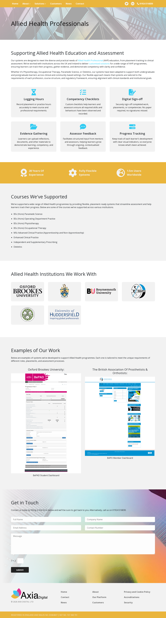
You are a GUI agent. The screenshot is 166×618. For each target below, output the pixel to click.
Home (15, 3)
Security (128, 602)
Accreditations (131, 597)
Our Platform (99, 597)
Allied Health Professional (90, 60)
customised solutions (99, 63)
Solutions (39, 3)
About (25, 3)
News (69, 3)
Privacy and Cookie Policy (137, 591)
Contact (80, 3)
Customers (56, 3)
